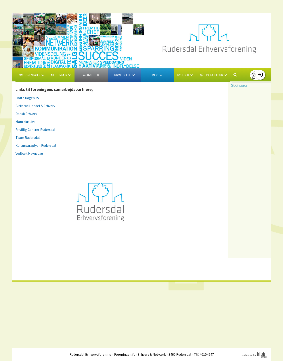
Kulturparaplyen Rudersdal (35, 145)
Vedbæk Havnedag (29, 153)
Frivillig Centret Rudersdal (35, 129)
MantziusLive (25, 121)
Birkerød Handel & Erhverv (35, 105)
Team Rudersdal (27, 137)
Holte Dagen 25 (27, 98)
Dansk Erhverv (26, 113)
